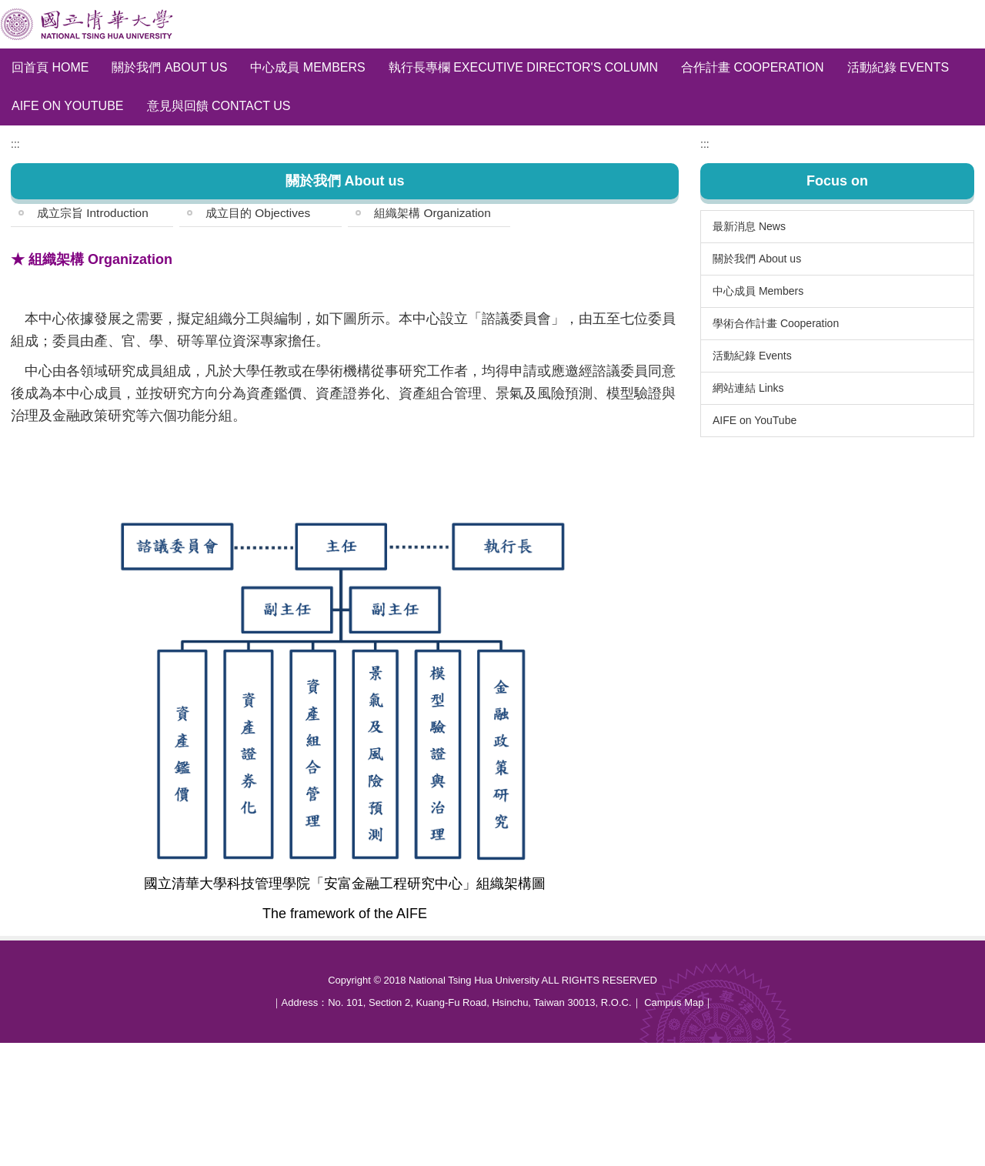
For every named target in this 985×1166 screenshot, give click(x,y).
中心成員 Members (307, 67)
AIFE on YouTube (68, 105)
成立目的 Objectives (257, 335)
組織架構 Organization (432, 335)
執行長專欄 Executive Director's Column (523, 67)
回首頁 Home (50, 67)
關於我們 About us (169, 67)
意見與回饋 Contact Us (219, 105)
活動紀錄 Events (898, 67)
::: (15, 267)
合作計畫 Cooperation (752, 67)
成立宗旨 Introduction (93, 335)
